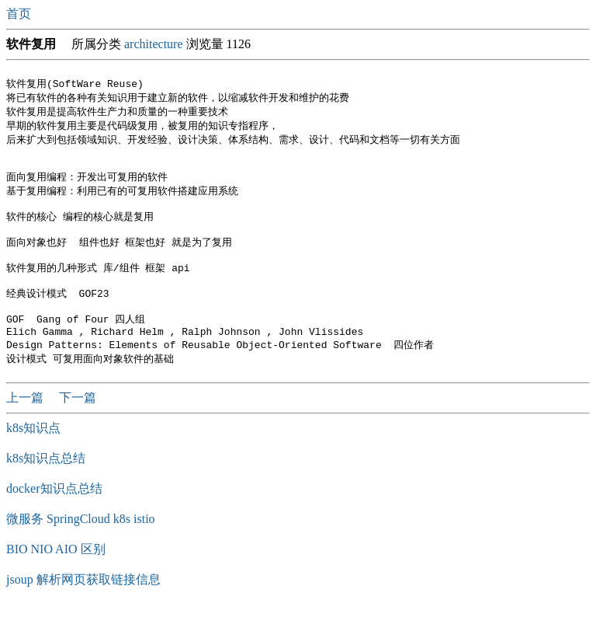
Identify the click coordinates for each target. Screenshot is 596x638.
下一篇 (77, 427)
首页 (20, 13)
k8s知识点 (33, 457)
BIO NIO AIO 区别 (56, 578)
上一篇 (26, 427)
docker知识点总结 (54, 518)
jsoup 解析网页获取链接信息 (83, 608)
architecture (153, 44)
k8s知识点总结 (45, 487)
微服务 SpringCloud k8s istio (80, 548)
